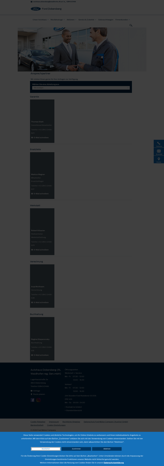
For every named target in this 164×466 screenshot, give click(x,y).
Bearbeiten (46, 449)
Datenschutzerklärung (114, 462)
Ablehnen (106, 449)
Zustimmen (76, 449)
